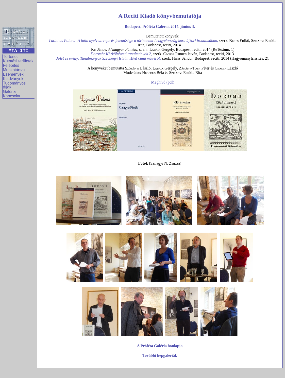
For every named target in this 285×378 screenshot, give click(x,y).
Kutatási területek (18, 61)
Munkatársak (14, 70)
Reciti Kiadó (139, 16)
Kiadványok (13, 79)
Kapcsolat (11, 96)
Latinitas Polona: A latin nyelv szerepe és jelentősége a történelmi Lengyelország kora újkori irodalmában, (133, 40)
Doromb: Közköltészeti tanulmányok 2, (121, 54)
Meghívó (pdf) (162, 82)
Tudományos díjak (14, 85)
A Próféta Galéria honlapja (160, 346)
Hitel (145, 58)
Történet (10, 56)
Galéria (9, 91)
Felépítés (11, 65)
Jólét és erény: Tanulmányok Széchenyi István (92, 58)
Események (13, 74)
